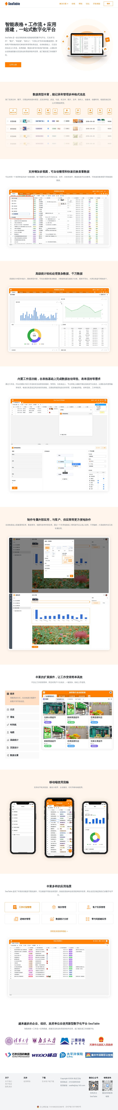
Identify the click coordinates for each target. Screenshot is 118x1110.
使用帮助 (27, 1081)
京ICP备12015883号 (73, 1107)
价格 (73, 4)
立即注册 (13, 65)
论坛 (87, 4)
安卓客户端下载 (48, 1081)
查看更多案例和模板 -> (59, 931)
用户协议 (8, 1084)
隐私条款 (8, 1087)
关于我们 (8, 1081)
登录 (108, 4)
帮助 (80, 4)
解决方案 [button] (63, 4)
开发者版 (96, 4)
